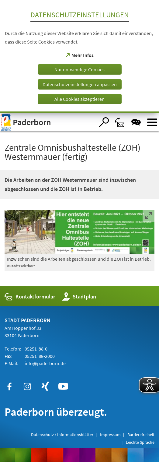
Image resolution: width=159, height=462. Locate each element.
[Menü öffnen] (152, 122)
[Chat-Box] (136, 122)
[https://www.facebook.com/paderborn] (9, 386)
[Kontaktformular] (120, 122)
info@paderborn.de (45, 363)
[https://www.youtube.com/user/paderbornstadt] (63, 386)
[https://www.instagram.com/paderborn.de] (27, 386)
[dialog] (79, 56)
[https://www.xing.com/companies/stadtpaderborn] (45, 386)
